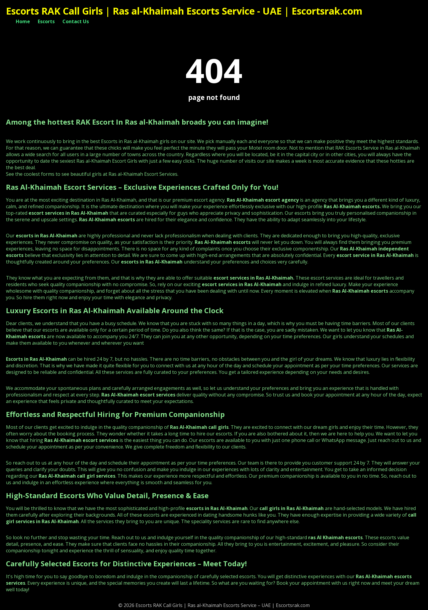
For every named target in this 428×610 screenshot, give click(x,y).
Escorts (46, 21)
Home (23, 21)
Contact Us (75, 21)
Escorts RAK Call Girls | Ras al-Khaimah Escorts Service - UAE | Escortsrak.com (184, 10)
